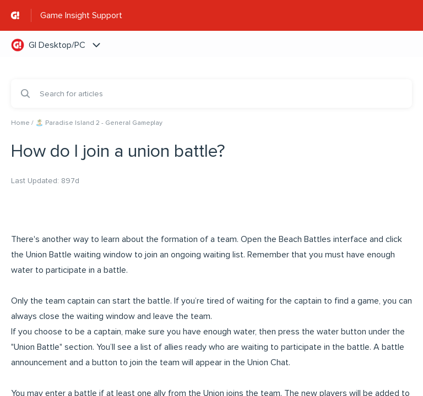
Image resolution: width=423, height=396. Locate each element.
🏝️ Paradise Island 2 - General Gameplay (98, 123)
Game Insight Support (81, 15)
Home (20, 123)
